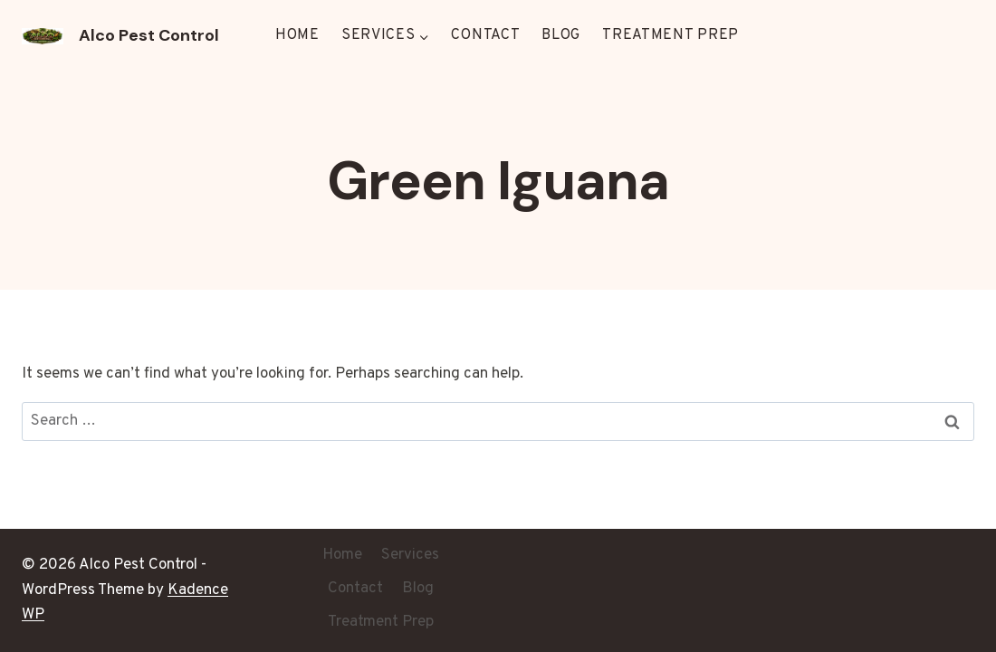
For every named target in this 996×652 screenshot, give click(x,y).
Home (297, 35)
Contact (485, 35)
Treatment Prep (670, 35)
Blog (560, 35)
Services (410, 555)
